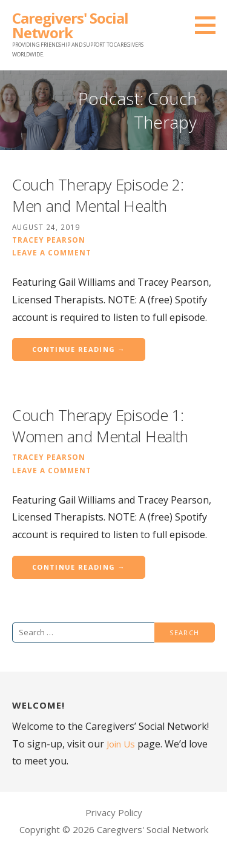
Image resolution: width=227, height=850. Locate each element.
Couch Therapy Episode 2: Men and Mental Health (98, 195)
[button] (209, 25)
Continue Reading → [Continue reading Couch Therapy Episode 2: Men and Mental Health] (78, 349)
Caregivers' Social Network (70, 25)
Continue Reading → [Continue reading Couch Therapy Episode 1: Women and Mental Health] (78, 567)
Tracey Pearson (48, 240)
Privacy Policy (113, 812)
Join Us (121, 744)
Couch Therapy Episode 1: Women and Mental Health (100, 426)
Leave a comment (51, 252)
